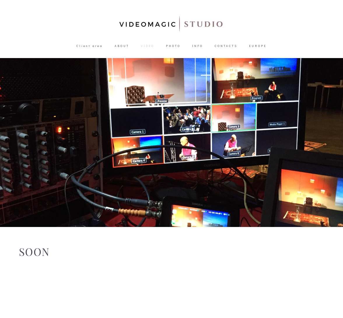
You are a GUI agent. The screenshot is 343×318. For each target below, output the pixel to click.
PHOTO (173, 46)
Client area (89, 46)
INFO (197, 46)
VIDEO (147, 46)
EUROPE (258, 46)
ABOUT (122, 46)
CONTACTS (226, 46)
